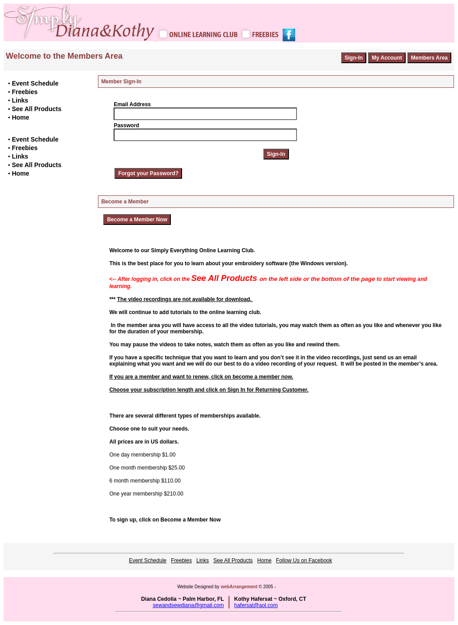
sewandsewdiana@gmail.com (188, 605)
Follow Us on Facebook (304, 560)
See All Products (36, 108)
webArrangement (239, 586)
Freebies (25, 91)
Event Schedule (35, 83)
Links (20, 100)
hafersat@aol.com (256, 605)
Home (20, 117)
